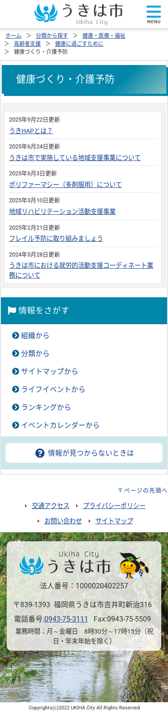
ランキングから (46, 407)
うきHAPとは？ (31, 131)
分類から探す (52, 36)
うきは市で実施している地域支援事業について (75, 158)
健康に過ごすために (79, 44)
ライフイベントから (53, 389)
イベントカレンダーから (60, 425)
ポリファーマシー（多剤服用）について (65, 185)
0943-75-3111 (66, 619)
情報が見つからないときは (84, 453)
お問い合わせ (63, 521)
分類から (35, 353)
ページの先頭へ (146, 490)
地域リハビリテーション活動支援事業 (62, 212)
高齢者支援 (27, 44)
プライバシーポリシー (114, 506)
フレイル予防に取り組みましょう (56, 239)
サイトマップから (49, 371)
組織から (35, 335)
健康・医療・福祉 (103, 36)
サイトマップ (114, 521)
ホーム (13, 36)
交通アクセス (50, 506)
